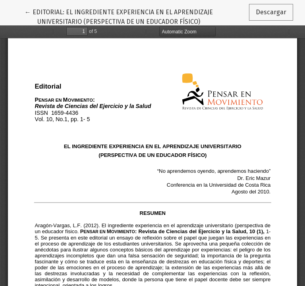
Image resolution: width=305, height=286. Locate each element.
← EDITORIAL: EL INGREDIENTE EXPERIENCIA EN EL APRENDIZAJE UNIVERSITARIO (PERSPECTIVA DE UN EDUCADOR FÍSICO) (119, 16)
